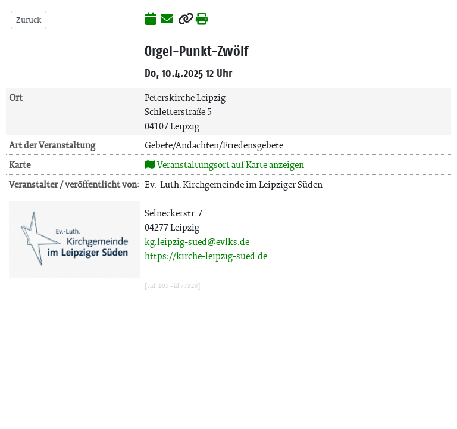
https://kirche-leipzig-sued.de (206, 256)
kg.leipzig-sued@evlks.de (197, 241)
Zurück (28, 20)
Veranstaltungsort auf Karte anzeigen (224, 164)
